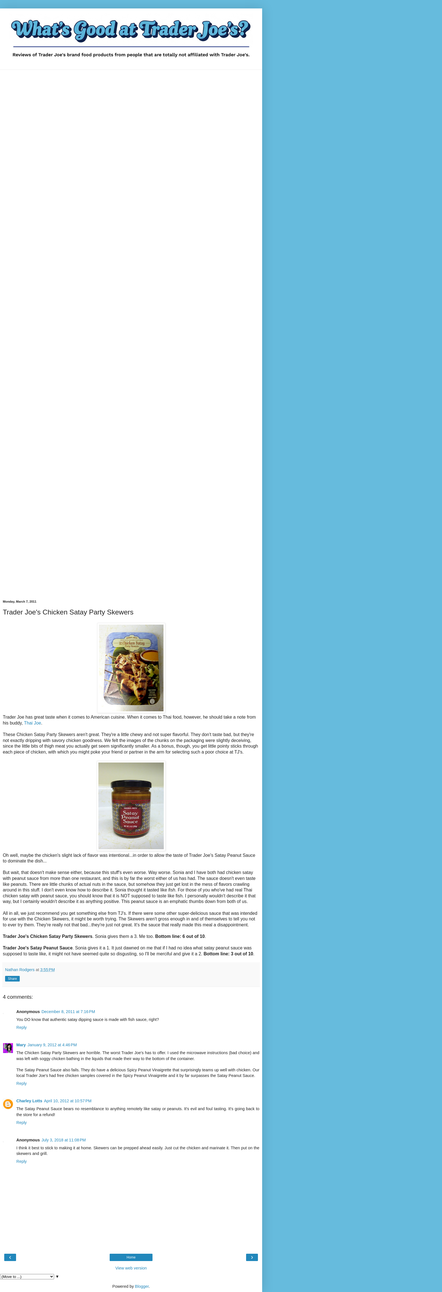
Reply (21, 1027)
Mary (21, 1045)
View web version (131, 1268)
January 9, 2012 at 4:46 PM (52, 1045)
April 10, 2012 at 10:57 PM (67, 1101)
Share (12, 979)
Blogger (142, 1286)
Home (131, 1257)
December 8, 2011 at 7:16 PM (68, 1011)
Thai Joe (32, 723)
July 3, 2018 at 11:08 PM (63, 1140)
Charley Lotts (29, 1101)
